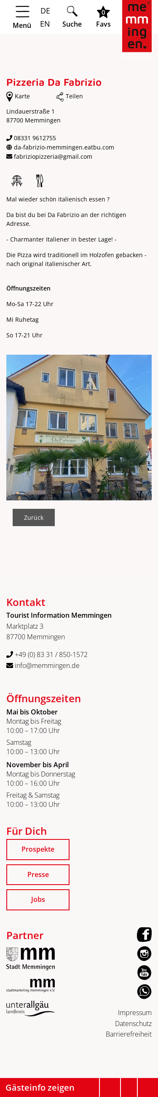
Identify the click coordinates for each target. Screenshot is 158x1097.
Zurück (33, 517)
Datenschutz (133, 1023)
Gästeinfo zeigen (40, 1087)
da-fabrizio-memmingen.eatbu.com (64, 147)
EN (44, 23)
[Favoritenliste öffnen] (103, 16)
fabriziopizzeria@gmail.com (53, 156)
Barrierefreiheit (129, 1034)
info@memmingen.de (43, 665)
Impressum (135, 1012)
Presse (38, 874)
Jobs (38, 899)
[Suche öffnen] (72, 16)
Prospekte (37, 849)
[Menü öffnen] (31, 17)
